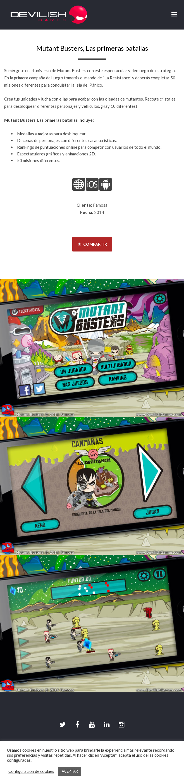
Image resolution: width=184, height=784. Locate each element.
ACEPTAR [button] (70, 771)
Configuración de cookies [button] (31, 771)
